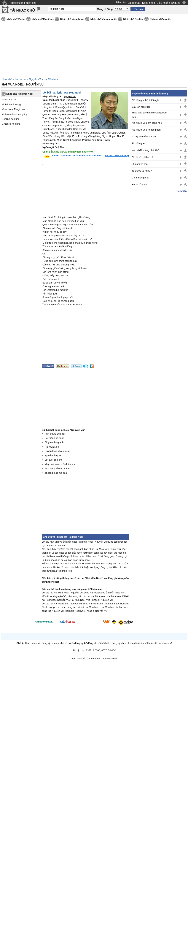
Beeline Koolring (11, 119)
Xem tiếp (182, 191)
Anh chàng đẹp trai (55, 433)
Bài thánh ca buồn (54, 438)
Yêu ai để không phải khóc (146, 150)
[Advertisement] (159, 252)
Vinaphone (79, 155)
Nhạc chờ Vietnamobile (103, 19)
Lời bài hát (20, 79)
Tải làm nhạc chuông (117, 155)
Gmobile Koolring (11, 123)
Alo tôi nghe (138, 143)
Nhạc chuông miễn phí (22, 2)
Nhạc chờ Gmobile (160, 19)
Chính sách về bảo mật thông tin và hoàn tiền (94, 658)
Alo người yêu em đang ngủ (147, 122)
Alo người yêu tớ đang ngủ (146, 129)
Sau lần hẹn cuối (141, 106)
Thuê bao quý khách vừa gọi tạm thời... (149, 114)
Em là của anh (139, 184)
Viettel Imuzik (9, 99)
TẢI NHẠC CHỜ (22, 10)
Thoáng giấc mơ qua (56, 472)
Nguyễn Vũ (35, 79)
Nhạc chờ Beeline (133, 19)
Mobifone (65, 155)
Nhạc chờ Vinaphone (72, 19)
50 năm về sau (140, 164)
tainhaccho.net (50, 581)
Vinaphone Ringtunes (13, 109)
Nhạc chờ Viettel (16, 19)
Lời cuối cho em (53, 459)
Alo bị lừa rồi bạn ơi (142, 157)
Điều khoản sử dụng (168, 2)
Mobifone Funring (11, 104)
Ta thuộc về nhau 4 (142, 170)
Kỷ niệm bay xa (53, 455)
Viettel (55, 155)
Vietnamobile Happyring (15, 114)
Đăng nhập (134, 2)
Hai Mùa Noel (51, 79)
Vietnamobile (93, 155)
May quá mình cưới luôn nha (60, 464)
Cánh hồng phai (140, 177)
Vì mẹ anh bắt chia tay (144, 136)
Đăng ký (121, 2)
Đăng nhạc (148, 2)
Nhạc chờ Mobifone (43, 19)
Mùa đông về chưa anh (57, 468)
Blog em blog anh (54, 442)
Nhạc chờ (7, 79)
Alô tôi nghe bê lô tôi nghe (146, 100)
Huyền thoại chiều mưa (57, 451)
